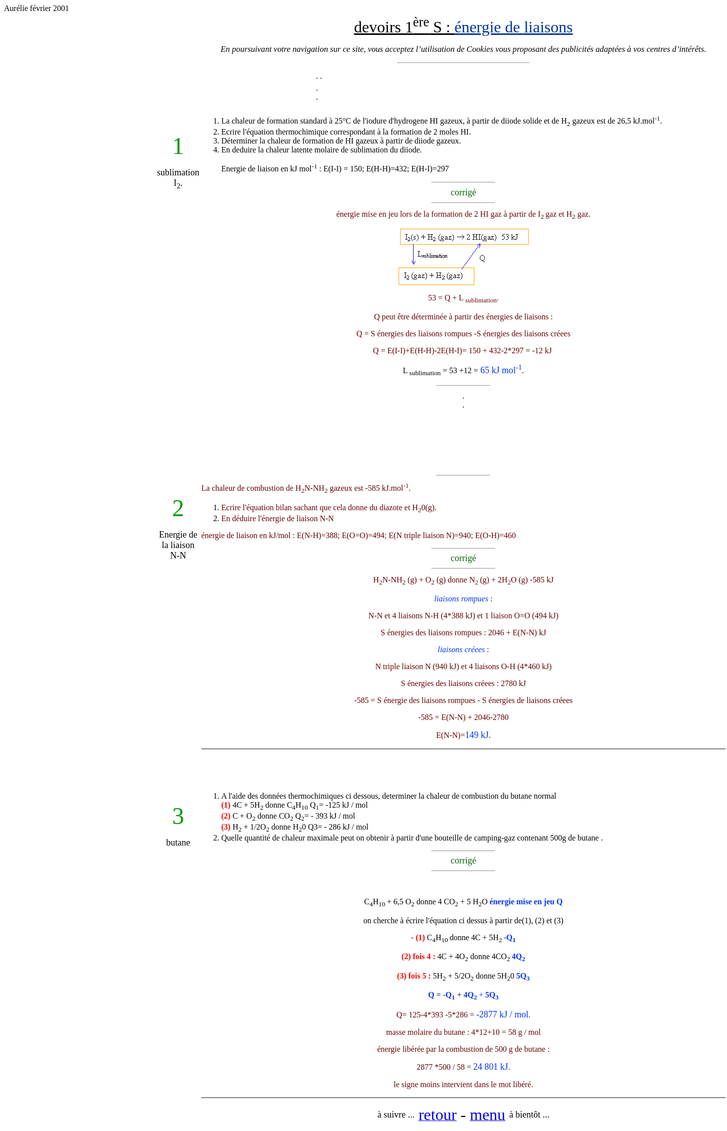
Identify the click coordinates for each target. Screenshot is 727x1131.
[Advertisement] (80, 264)
